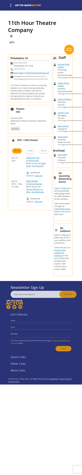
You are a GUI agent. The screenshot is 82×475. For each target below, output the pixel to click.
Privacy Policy (54, 339)
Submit (60, 346)
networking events (62, 209)
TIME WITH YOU (32, 158)
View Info (38, 176)
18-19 (43, 151)
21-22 (17, 151)
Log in (56, 188)
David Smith (34, 160)
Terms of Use (13, 386)
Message (18, 333)
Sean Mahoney (37, 192)
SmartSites (53, 383)
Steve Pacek (63, 137)
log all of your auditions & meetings (60, 253)
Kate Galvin (62, 155)
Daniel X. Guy (63, 112)
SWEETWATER (32, 181)
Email (17, 328)
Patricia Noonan (35, 184)
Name (17, 322)
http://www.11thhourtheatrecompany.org (31, 73)
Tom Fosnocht (38, 166)
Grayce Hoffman (64, 99)
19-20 (30, 151)
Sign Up (65, 188)
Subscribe (72, 294)
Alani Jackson (63, 126)
